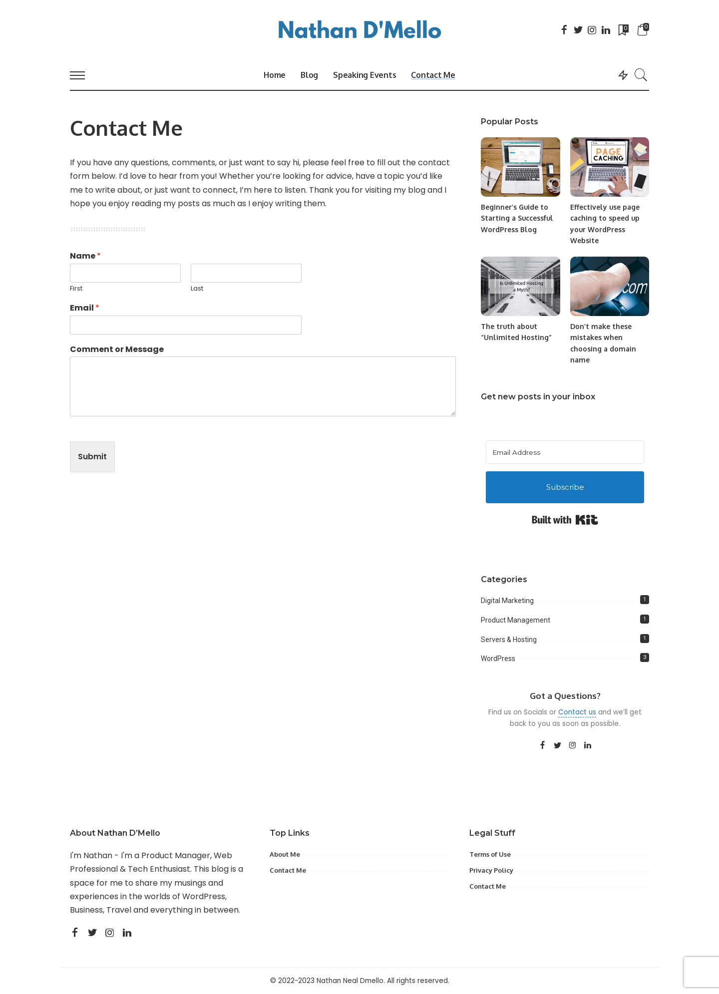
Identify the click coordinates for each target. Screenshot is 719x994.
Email (84, 308)
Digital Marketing (507, 601)
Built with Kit (565, 520)
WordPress (498, 659)
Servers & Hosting (509, 640)
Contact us (577, 712)
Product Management (515, 620)
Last (197, 289)
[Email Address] (565, 452)
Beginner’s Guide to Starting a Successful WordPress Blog (517, 218)
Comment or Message (117, 349)
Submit (92, 456)
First (76, 289)
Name (85, 256)
